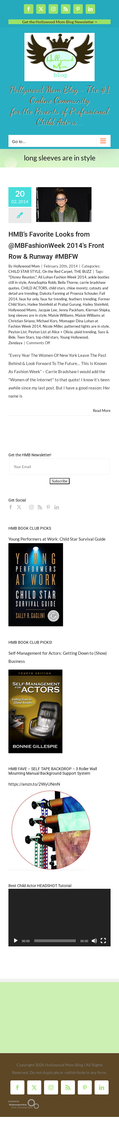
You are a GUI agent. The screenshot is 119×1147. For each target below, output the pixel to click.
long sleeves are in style (27, 315)
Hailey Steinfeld (95, 304)
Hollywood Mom (26, 266)
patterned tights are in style (86, 326)
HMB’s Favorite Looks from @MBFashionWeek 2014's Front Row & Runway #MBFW (56, 245)
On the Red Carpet (57, 271)
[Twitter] (19, 507)
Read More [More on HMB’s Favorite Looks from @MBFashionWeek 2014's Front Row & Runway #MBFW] (102, 410)
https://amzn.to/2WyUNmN (34, 783)
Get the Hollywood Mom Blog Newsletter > (59, 21)
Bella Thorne (68, 282)
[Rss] (40, 507)
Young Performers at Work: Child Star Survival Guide (57, 538)
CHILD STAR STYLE (24, 271)
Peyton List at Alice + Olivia (50, 332)
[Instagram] (31, 507)
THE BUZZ (82, 271)
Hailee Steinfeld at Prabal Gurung (54, 304)
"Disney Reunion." (22, 277)
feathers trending (83, 299)
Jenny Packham (71, 310)
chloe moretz (77, 288)
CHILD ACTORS (34, 288)
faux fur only (29, 299)
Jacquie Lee (47, 310)
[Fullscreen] (103, 941)
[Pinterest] (48, 507)
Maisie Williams (61, 315)
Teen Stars (25, 337)
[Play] (16, 941)
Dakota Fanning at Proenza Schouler (69, 293)
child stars (57, 288)
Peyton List (17, 332)
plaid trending (85, 332)
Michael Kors (47, 321)
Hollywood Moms (22, 310)
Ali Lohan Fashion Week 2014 (62, 277)
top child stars (47, 337)
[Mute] (94, 941)
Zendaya (15, 343)
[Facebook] (10, 507)
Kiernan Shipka (98, 310)
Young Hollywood (74, 337)
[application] (59, 917)
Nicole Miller (53, 326)
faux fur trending (53, 299)
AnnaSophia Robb (42, 282)
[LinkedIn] (56, 507)
